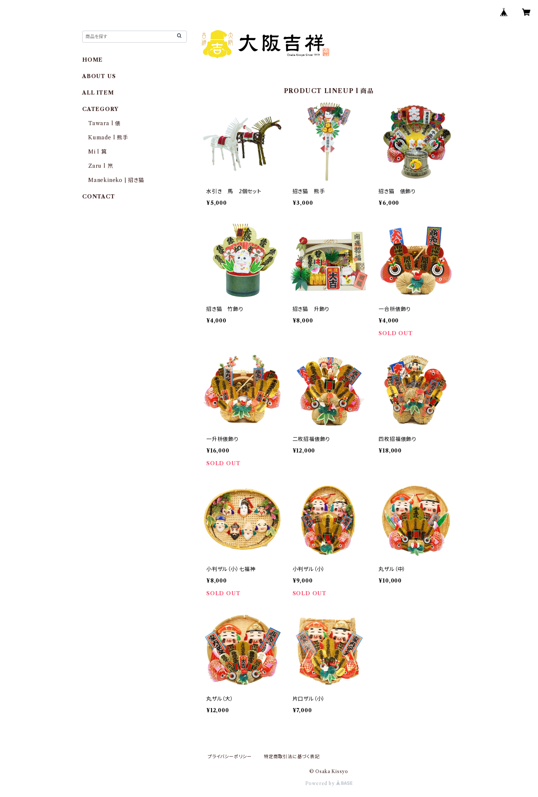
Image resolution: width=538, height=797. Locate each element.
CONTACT (98, 196)
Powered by (329, 783)
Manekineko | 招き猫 (116, 180)
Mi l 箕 (97, 151)
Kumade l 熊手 (108, 137)
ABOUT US (98, 76)
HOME (92, 59)
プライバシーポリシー (230, 756)
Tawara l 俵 (104, 123)
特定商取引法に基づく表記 (292, 756)
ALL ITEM (98, 92)
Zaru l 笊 (100, 166)
